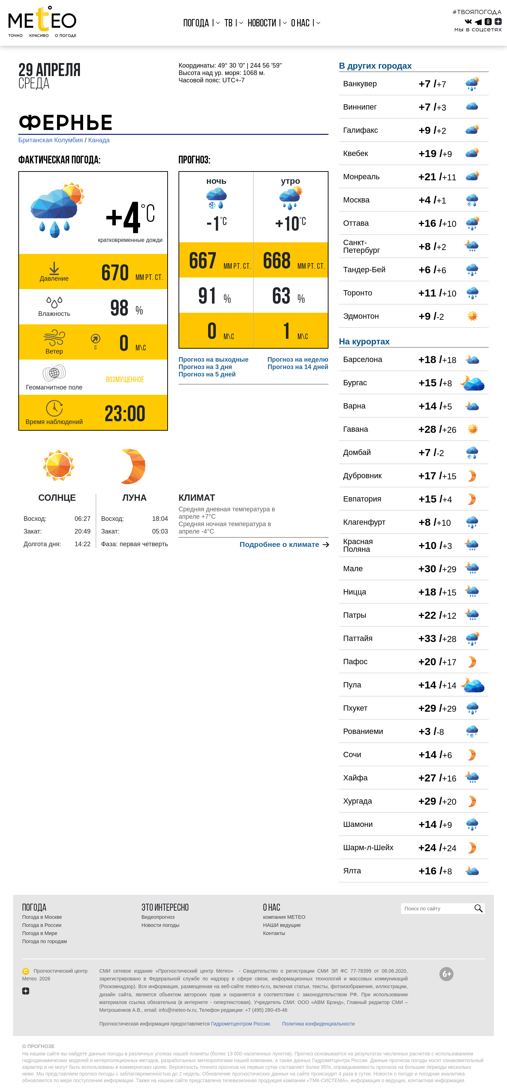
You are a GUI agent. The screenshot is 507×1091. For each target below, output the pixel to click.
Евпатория (362, 498)
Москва (356, 199)
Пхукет (355, 708)
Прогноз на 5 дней (207, 374)
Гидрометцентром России (240, 1024)
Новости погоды (161, 925)
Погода (196, 23)
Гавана (355, 429)
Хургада (357, 801)
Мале (353, 568)
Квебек (355, 153)
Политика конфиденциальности (318, 1024)
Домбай (357, 452)
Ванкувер (360, 83)
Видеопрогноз (158, 917)
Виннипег (360, 106)
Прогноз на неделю (298, 359)
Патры (355, 615)
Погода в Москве (42, 917)
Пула (352, 684)
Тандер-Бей (364, 269)
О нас (300, 23)
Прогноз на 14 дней (298, 366)
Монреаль (361, 176)
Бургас (355, 382)
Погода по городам (44, 941)
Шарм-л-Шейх (368, 847)
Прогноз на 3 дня (205, 366)
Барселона (362, 359)
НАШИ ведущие (282, 925)
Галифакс (360, 130)
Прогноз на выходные (213, 359)
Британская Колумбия (50, 140)
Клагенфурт (364, 522)
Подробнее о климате (284, 544)
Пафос (355, 661)
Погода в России (41, 925)
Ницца (355, 591)
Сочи (352, 754)
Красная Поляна (358, 545)
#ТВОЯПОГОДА (477, 12)
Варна (354, 405)
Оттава (356, 223)
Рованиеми (363, 731)
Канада (99, 140)
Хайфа (355, 777)
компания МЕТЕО (284, 917)
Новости (262, 23)
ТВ (228, 23)
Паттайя (358, 638)
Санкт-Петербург (361, 246)
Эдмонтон (361, 316)
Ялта (352, 870)
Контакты (274, 933)
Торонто (358, 292)
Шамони (358, 824)
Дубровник (362, 475)
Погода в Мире (39, 933)
